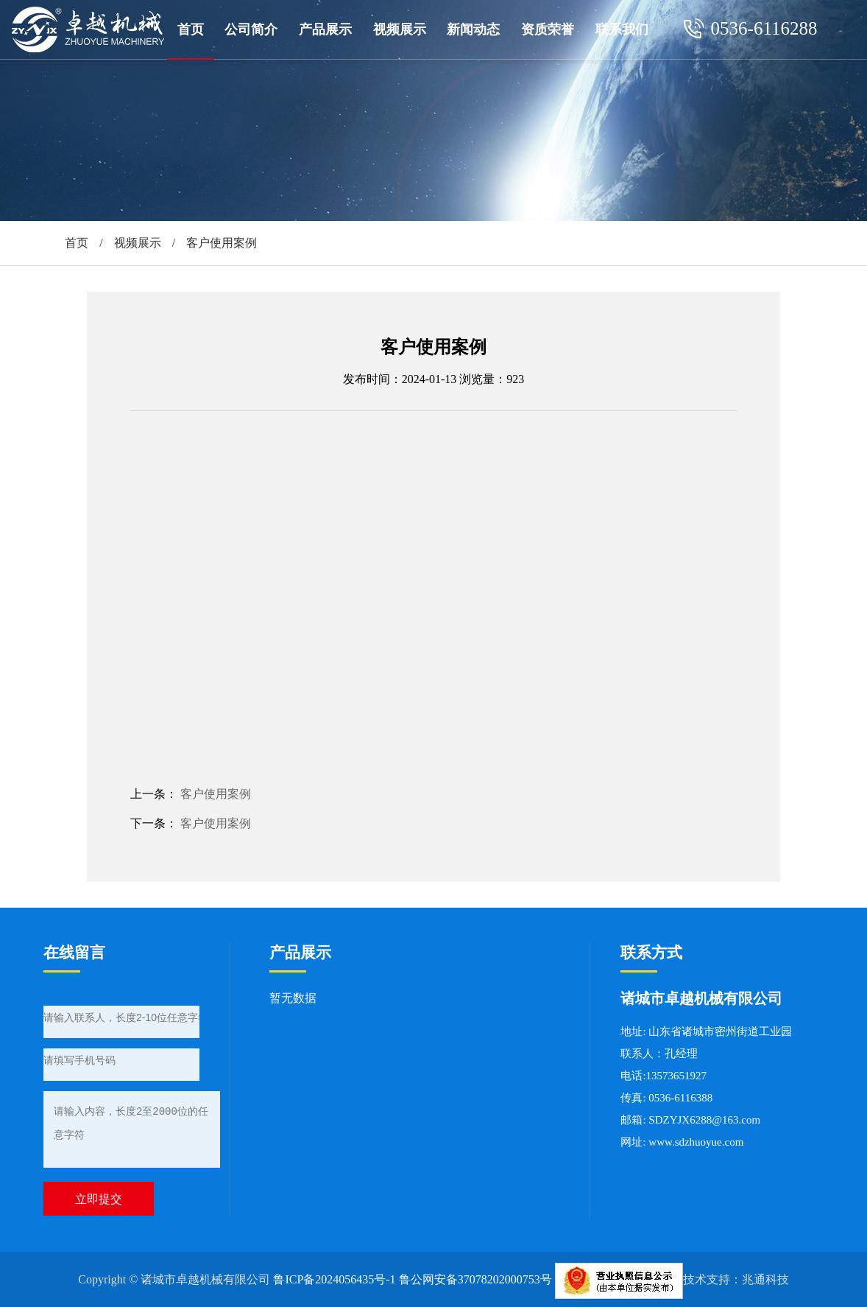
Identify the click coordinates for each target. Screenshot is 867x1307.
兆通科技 (765, 1279)
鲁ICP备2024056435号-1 (334, 1279)
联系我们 (621, 29)
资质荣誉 (547, 29)
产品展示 (325, 29)
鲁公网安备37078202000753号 (475, 1279)
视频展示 (399, 29)
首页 (190, 29)
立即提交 (98, 1199)
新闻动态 (473, 29)
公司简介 (250, 29)
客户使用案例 (215, 794)
